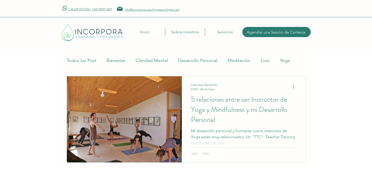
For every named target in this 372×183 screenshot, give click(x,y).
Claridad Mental (152, 60)
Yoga (285, 60)
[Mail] (65, 8)
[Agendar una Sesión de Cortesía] (276, 32)
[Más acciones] (295, 87)
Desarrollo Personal (197, 60)
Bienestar (116, 60)
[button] (185, 32)
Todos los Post (81, 60)
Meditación (239, 60)
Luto (265, 60)
